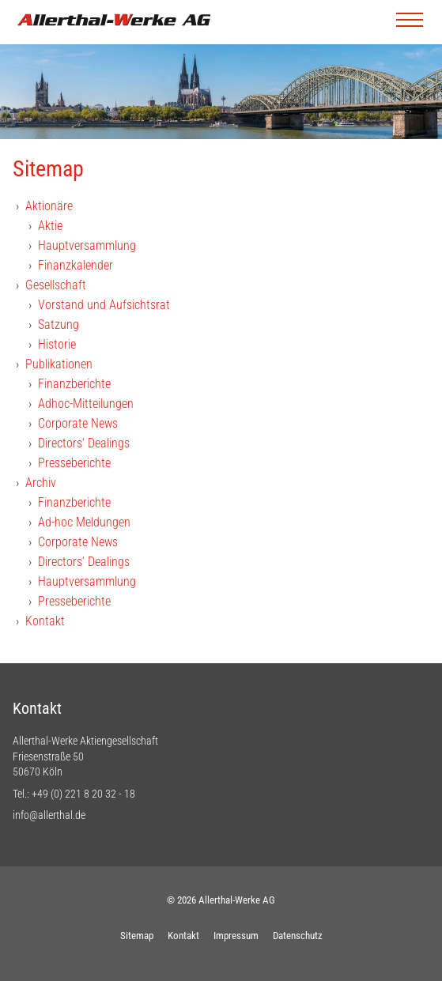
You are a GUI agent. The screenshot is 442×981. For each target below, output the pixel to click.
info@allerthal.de (49, 815)
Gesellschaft (55, 284)
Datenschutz (298, 935)
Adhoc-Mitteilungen (86, 403)
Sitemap (136, 935)
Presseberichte (74, 462)
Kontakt (45, 620)
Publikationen (59, 364)
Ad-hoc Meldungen (84, 522)
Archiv (40, 482)
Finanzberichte (74, 383)
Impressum (236, 935)
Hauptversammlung (87, 245)
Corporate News (78, 423)
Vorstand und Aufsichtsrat (104, 304)
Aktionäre (49, 205)
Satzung (58, 324)
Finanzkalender (75, 265)
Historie (57, 344)
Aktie (50, 225)
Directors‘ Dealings (84, 443)
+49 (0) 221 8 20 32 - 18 (83, 793)
